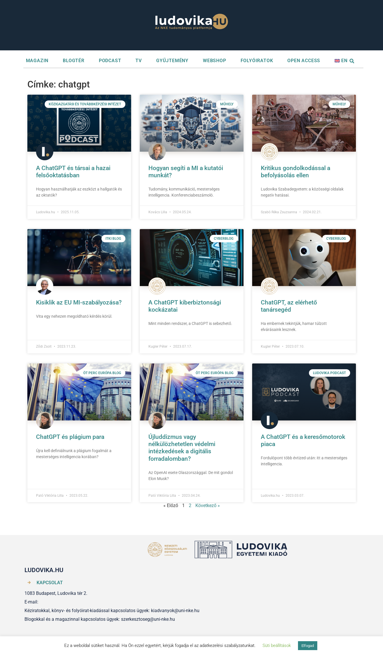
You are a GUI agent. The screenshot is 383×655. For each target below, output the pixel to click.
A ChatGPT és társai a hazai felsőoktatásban (73, 172)
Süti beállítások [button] (277, 645)
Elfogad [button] (307, 645)
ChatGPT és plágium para (70, 436)
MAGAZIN (37, 60)
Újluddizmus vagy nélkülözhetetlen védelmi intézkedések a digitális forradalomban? (181, 447)
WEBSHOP (214, 60)
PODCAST (110, 60)
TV (138, 60)
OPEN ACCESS (303, 60)
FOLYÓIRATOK (257, 60)
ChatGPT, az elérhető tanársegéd (289, 306)
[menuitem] (341, 60)
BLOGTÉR (73, 60)
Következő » (207, 505)
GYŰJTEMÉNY (172, 60)
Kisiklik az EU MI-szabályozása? (79, 302)
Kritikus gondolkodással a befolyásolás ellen (295, 172)
